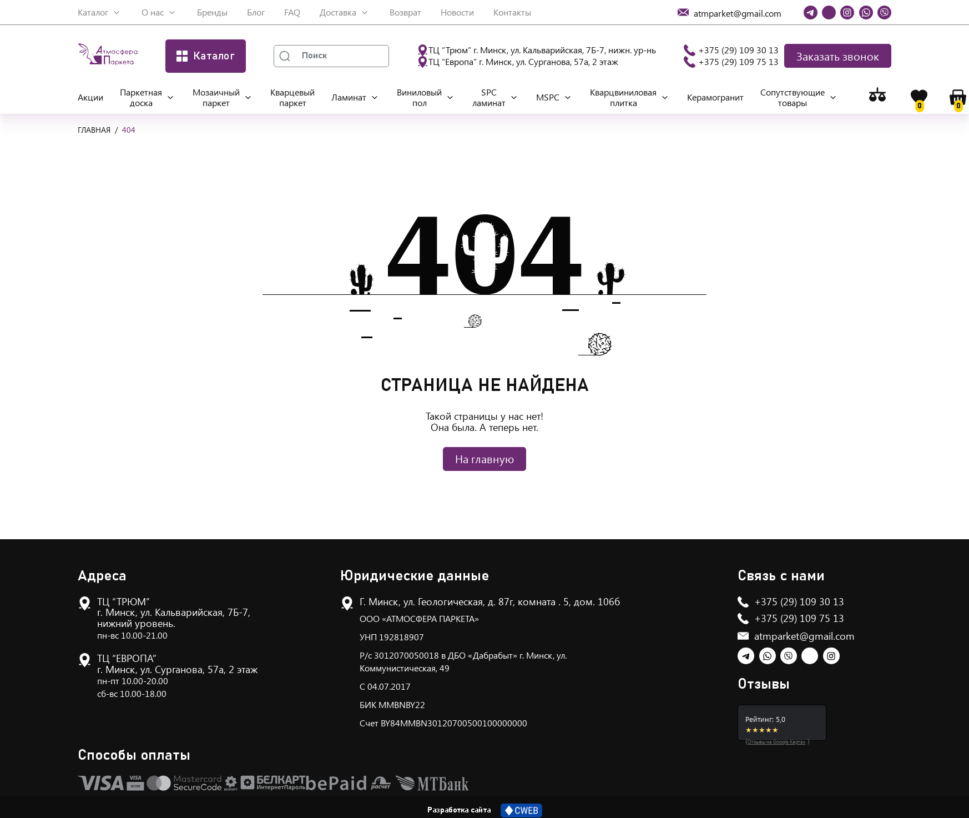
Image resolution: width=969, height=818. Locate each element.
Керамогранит (715, 97)
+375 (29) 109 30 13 (738, 50)
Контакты (512, 12)
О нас (153, 12)
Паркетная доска (141, 97)
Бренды (212, 12)
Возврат (405, 12)
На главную (484, 458)
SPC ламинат (489, 97)
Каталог (93, 12)
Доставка (338, 12)
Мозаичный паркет (216, 97)
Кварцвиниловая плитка (623, 97)
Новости (457, 12)
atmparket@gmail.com (804, 636)
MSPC (547, 97)
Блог (256, 12)
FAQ (292, 12)
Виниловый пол (419, 97)
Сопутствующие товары (792, 97)
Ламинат (348, 97)
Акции (90, 97)
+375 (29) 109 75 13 (738, 61)
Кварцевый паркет (292, 97)
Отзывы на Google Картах (776, 741)
